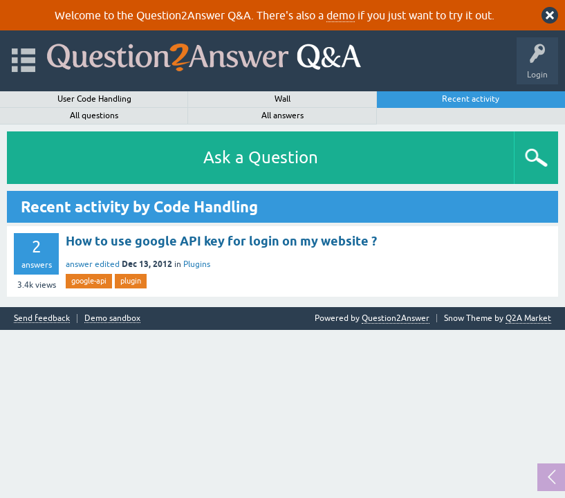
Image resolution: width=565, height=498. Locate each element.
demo (340, 15)
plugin (130, 281)
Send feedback (42, 318)
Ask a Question (260, 157)
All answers (282, 115)
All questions (94, 115)
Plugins (196, 264)
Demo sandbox (112, 318)
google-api (88, 281)
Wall (282, 99)
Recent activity (470, 99)
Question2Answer (395, 318)
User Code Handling (94, 99)
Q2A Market (528, 318)
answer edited (93, 264)
